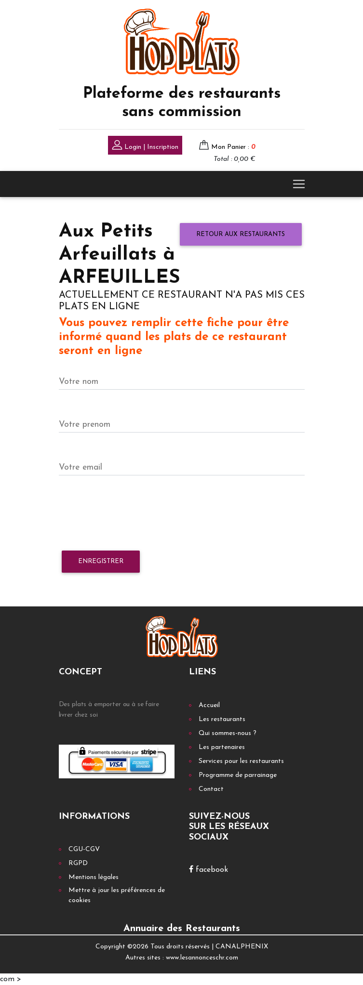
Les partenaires (222, 747)
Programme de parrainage (238, 775)
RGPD (78, 863)
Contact (211, 789)
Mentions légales (93, 877)
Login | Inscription (145, 146)
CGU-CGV (84, 849)
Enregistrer (100, 561)
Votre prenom (84, 424)
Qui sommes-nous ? (227, 733)
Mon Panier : (233, 147)
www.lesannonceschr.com (202, 957)
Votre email (80, 467)
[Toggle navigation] (299, 184)
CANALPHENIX (241, 946)
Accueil (209, 705)
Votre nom (78, 382)
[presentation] (132, 513)
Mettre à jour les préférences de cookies (116, 895)
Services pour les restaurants (241, 761)
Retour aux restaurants (240, 234)
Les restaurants (222, 719)
